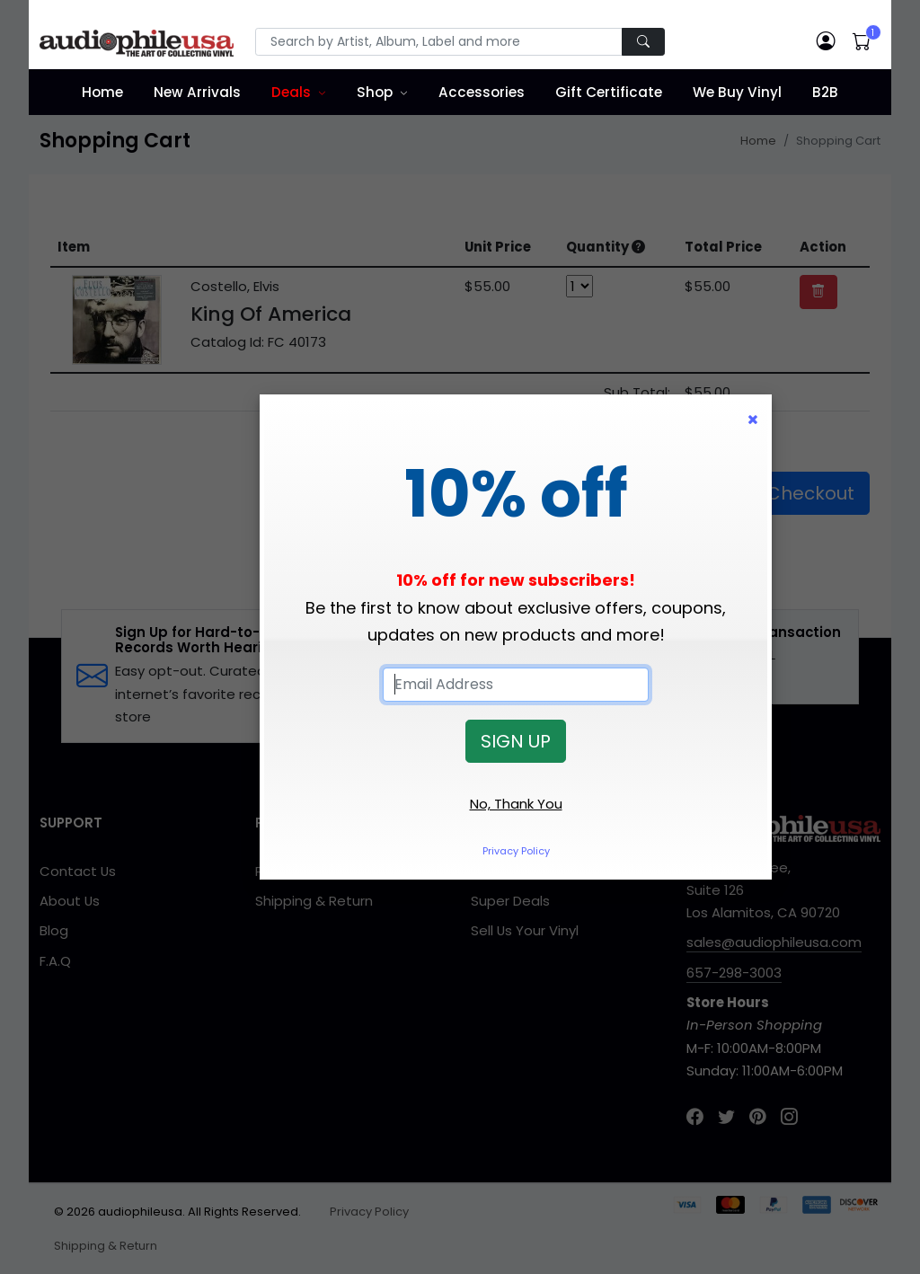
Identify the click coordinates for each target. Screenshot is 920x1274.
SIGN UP (516, 741)
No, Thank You (516, 803)
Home (102, 92)
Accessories (481, 92)
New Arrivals (197, 92)
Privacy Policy (516, 851)
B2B (825, 92)
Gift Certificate (608, 92)
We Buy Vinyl (737, 92)
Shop (375, 92)
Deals (291, 92)
